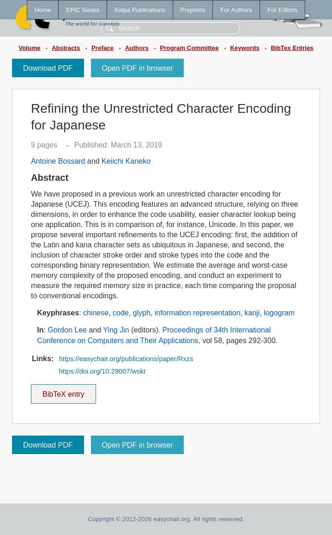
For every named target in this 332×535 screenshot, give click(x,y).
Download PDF (48, 68)
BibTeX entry (63, 391)
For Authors (236, 9)
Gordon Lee (67, 330)
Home (43, 9)
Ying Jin (116, 330)
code (121, 313)
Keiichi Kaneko (126, 161)
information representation (198, 313)
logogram (279, 313)
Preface (102, 47)
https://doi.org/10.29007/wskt (102, 371)
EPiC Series (82, 9)
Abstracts (66, 47)
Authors (137, 47)
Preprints (193, 9)
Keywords (245, 47)
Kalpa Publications (140, 9)
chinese (96, 313)
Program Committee (189, 47)
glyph (142, 313)
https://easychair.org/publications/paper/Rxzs (126, 359)
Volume (29, 47)
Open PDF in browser (137, 68)
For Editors (282, 9)
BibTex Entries (292, 47)
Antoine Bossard (58, 161)
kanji (252, 313)
